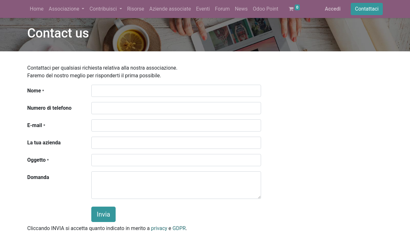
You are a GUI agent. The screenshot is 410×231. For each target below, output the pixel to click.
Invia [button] (103, 214)
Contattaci (367, 9)
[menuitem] (36, 9)
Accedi (332, 9)
